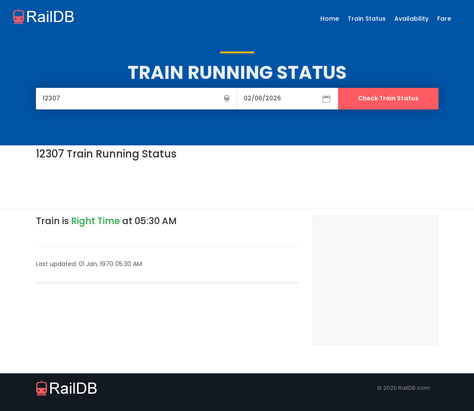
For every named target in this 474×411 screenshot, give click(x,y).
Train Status (367, 18)
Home (329, 18)
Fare (444, 18)
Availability (411, 18)
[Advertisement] (193, 183)
